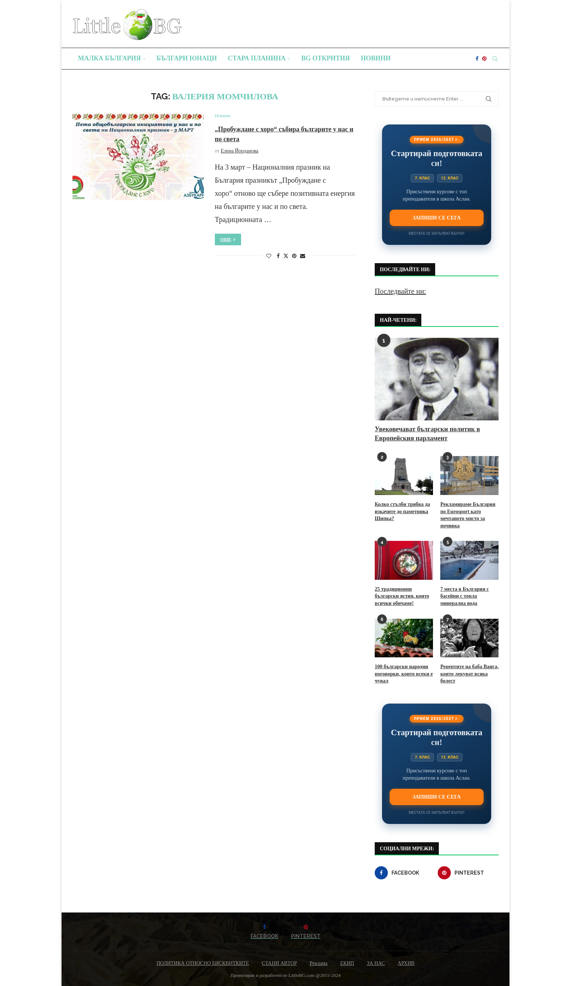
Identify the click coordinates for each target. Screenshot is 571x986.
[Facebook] (477, 58)
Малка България (109, 58)
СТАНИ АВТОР (279, 963)
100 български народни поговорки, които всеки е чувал (404, 674)
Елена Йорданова (239, 151)
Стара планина (257, 58)
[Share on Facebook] (278, 256)
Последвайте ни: (400, 291)
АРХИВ (406, 963)
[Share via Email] (302, 256)
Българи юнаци (187, 58)
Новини (376, 58)
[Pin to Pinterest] (294, 256)
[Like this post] (268, 256)
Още (228, 239)
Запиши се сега (437, 218)
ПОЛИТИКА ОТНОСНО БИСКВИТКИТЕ (203, 963)
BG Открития (325, 58)
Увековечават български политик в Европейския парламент (427, 433)
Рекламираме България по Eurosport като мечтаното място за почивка (467, 515)
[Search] (495, 58)
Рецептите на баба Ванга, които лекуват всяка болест (469, 674)
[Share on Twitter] (285, 256)
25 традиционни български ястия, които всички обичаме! (402, 596)
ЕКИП (347, 963)
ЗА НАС (376, 963)
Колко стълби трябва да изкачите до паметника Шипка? (402, 511)
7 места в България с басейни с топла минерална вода (464, 596)
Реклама (318, 963)
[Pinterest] (484, 58)
